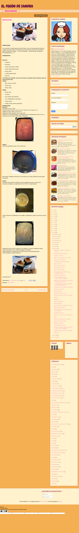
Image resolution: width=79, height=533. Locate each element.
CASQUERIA (54, 383)
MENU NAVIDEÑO (55, 431)
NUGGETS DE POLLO (59, 268)
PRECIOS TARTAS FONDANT (58, 450)
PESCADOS (54, 445)
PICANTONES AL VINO (59, 325)
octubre (56, 238)
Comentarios (46, 497)
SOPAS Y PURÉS (55, 467)
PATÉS (52, 443)
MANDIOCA (57, 299)
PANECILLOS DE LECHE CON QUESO (63, 295)
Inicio (26, 290)
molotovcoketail (43, 501)
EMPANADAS (54, 405)
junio (55, 246)
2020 (54, 216)
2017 (54, 222)
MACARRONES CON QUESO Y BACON (63, 305)
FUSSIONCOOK (55, 417)
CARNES (53, 381)
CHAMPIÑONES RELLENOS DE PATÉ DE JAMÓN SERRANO (63, 284)
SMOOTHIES (54, 464)
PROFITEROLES (58, 291)
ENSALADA (56, 332)
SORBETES (54, 469)
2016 (54, 224)
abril (55, 335)
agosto (56, 242)
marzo (56, 337)
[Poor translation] (5, 511)
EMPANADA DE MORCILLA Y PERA (66, 188)
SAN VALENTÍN (55, 459)
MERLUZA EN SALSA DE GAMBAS (62, 319)
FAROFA (56, 297)
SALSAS (53, 457)
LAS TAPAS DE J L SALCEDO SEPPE (59, 424)
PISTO (55, 317)
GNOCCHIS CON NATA (59, 266)
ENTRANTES (54, 410)
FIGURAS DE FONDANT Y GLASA (59, 412)
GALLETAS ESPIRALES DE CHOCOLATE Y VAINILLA (60, 278)
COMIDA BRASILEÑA (56, 388)
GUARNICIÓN (54, 419)
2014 (54, 228)
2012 (54, 232)
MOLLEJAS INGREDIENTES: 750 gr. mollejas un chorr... (62, 272)
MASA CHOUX (57, 264)
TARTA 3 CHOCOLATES (59, 259)
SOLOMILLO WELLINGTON (64, 196)
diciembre (56, 234)
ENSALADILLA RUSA (59, 289)
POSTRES (53, 448)
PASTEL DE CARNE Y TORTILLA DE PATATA (62, 251)
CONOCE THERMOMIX (11, 11)
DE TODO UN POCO (56, 398)
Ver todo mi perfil (55, 76)
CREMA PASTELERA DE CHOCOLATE (67, 173)
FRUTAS (53, 414)
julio (55, 244)
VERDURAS (54, 481)
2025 (54, 210)
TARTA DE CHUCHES (59, 270)
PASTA (52, 440)
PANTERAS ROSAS (62, 165)
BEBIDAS (53, 374)
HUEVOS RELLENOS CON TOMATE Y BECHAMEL (63, 310)
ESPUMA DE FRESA (58, 323)
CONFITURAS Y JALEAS (57, 393)
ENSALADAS (54, 407)
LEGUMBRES (54, 426)
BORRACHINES (58, 303)
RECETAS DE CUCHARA (57, 452)
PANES (53, 438)
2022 (54, 212)
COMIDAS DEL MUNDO (57, 391)
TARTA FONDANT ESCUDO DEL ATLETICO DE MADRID (65, 157)
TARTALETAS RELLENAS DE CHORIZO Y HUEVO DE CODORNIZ (63, 328)
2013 (54, 230)
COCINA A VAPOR (58, 255)
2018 (54, 220)
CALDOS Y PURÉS (55, 379)
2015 (54, 226)
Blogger (59, 501)
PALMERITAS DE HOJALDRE (61, 253)
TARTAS (53, 474)
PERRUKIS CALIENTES (59, 275)
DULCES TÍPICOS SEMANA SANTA (59, 402)
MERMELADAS (54, 436)
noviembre (56, 236)
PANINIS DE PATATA (59, 313)
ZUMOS (53, 483)
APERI (52, 367)
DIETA (52, 400)
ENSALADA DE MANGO (59, 307)
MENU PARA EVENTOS (57, 433)
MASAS (53, 429)
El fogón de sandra (55, 84)
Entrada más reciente (8, 290)
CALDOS (53, 376)
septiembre (57, 240)
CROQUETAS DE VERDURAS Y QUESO (63, 287)
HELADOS (53, 421)
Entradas (45, 494)
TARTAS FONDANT (56, 476)
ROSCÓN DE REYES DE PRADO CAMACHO (65, 140)
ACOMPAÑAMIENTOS (56, 364)
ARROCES (53, 372)
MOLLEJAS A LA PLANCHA (64, 149)
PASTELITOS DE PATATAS (60, 321)
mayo (55, 248)
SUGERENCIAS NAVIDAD (57, 471)
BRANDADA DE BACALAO (60, 293)
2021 (54, 214)
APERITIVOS (54, 369)
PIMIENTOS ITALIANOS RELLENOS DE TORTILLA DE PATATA (63, 281)
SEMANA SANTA (55, 462)
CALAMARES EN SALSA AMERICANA (66, 180)
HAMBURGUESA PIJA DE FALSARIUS (63, 330)
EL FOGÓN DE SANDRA (17, 6)
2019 (54, 218)
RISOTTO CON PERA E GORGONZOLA (63, 315)
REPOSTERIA (10, 282)
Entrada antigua (42, 290)
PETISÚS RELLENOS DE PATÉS (61, 261)
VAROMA (53, 478)
